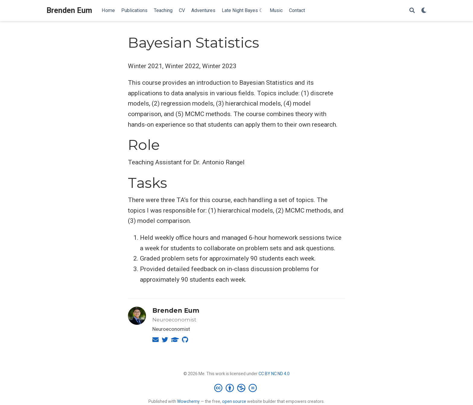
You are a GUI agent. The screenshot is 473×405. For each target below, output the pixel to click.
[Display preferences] (424, 10)
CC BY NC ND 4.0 (274, 373)
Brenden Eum (69, 10)
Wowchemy (188, 401)
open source (234, 401)
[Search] (412, 10)
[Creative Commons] (236, 388)
